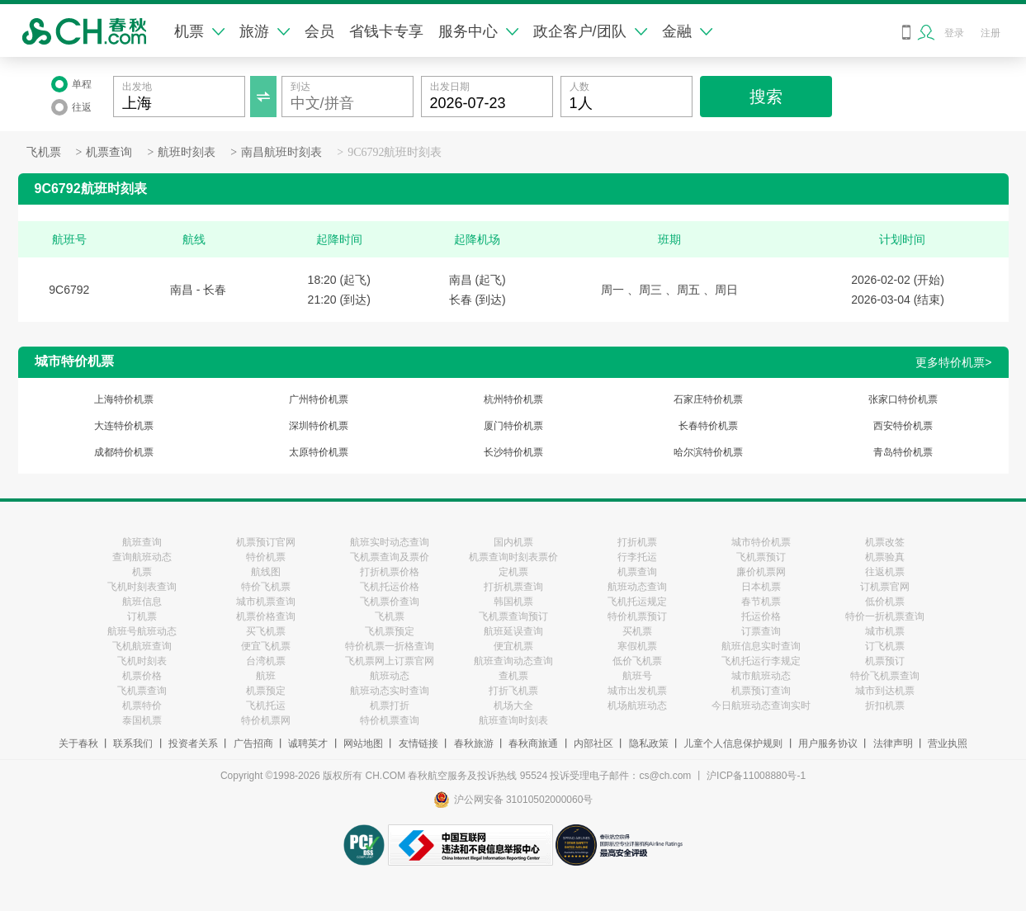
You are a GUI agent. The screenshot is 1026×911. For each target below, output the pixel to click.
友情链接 (418, 743)
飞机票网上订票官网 (389, 661)
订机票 (142, 616)
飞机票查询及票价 (389, 557)
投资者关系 (193, 743)
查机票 (513, 676)
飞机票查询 (142, 690)
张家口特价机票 (903, 399)
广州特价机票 (318, 399)
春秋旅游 (474, 743)
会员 (319, 31)
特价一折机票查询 (884, 616)
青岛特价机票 (903, 452)
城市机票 (885, 631)
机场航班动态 (637, 705)
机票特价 (142, 705)
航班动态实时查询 (389, 690)
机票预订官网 (266, 542)
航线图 (266, 572)
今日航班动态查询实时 (761, 705)
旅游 (264, 31)
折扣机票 (885, 705)
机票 (199, 31)
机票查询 (109, 152)
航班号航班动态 (142, 631)
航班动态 (389, 676)
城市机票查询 (266, 601)
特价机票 (266, 557)
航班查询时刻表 (513, 720)
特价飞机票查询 (885, 676)
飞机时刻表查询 (142, 586)
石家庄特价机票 (708, 399)
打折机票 (637, 542)
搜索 (766, 96)
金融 (687, 31)
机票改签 (885, 542)
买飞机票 (266, 631)
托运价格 (761, 616)
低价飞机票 (637, 661)
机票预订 (885, 661)
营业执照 (947, 743)
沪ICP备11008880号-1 (756, 775)
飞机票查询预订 (513, 616)
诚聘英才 (308, 743)
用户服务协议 (828, 743)
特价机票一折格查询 (389, 646)
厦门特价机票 (513, 426)
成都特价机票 (124, 452)
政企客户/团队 (590, 31)
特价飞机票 (266, 586)
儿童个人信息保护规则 (733, 743)
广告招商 (253, 743)
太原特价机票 (318, 452)
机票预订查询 (761, 690)
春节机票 (761, 601)
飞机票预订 (761, 557)
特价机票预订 (637, 616)
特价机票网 (266, 720)
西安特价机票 (903, 426)
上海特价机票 (124, 399)
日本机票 (761, 586)
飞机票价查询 (389, 601)
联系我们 (133, 743)
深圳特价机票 (318, 426)
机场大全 (513, 705)
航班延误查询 (513, 631)
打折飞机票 (513, 690)
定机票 (513, 572)
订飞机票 (885, 646)
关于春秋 (78, 743)
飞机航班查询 (142, 646)
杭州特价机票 (513, 399)
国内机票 (513, 542)
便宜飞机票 (266, 646)
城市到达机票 (885, 690)
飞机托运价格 (389, 586)
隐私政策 (649, 743)
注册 (990, 33)
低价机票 (885, 601)
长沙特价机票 (513, 452)
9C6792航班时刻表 (395, 152)
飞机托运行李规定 (761, 661)
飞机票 (43, 152)
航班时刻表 (186, 152)
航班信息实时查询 (761, 646)
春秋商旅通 (533, 743)
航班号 (637, 676)
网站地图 (363, 743)
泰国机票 (142, 720)
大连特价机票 (124, 426)
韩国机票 (513, 601)
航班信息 (142, 601)
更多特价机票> (953, 362)
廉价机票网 (761, 572)
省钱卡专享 (386, 31)
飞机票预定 (389, 631)
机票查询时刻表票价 (513, 557)
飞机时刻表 (142, 661)
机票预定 (266, 690)
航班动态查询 (637, 586)
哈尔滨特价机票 (708, 452)
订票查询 (761, 631)
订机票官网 (885, 586)
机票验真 (885, 557)
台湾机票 (266, 661)
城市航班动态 (761, 676)
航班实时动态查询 (389, 542)
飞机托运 (266, 705)
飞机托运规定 (637, 601)
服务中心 (478, 31)
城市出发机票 (637, 690)
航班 (266, 676)
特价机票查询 (389, 720)
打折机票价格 (389, 572)
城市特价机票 (761, 542)
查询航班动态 (142, 557)
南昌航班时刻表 (281, 152)
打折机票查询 (513, 586)
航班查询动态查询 (513, 661)
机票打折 (389, 705)
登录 (954, 33)
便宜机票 (513, 646)
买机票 (637, 631)
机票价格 (142, 676)
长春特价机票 (708, 426)
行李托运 (637, 557)
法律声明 (893, 743)
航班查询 (142, 542)
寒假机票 (637, 646)
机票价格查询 (266, 616)
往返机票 (885, 572)
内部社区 (593, 743)
